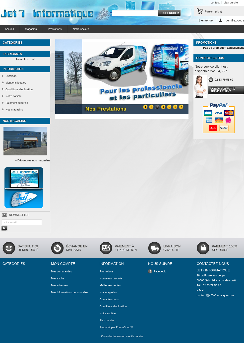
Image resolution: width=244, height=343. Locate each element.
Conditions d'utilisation (19, 89)
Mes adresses (59, 285)
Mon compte (63, 264)
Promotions (206, 42)
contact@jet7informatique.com (215, 295)
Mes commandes (61, 271)
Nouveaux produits (111, 278)
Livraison (10, 75)
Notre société (81, 28)
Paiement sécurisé (16, 102)
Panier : (213, 11)
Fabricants (12, 54)
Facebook (160, 271)
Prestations (55, 28)
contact (215, 2)
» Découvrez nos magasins (32, 160)
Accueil (9, 28)
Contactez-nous (109, 299)
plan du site (231, 2)
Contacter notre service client (222, 90)
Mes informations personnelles (69, 292)
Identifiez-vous (234, 20)
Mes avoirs (57, 278)
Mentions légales (15, 82)
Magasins (31, 28)
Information (13, 69)
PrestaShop (123, 327)
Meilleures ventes (110, 285)
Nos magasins (14, 109)
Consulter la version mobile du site (122, 336)
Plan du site (107, 320)
